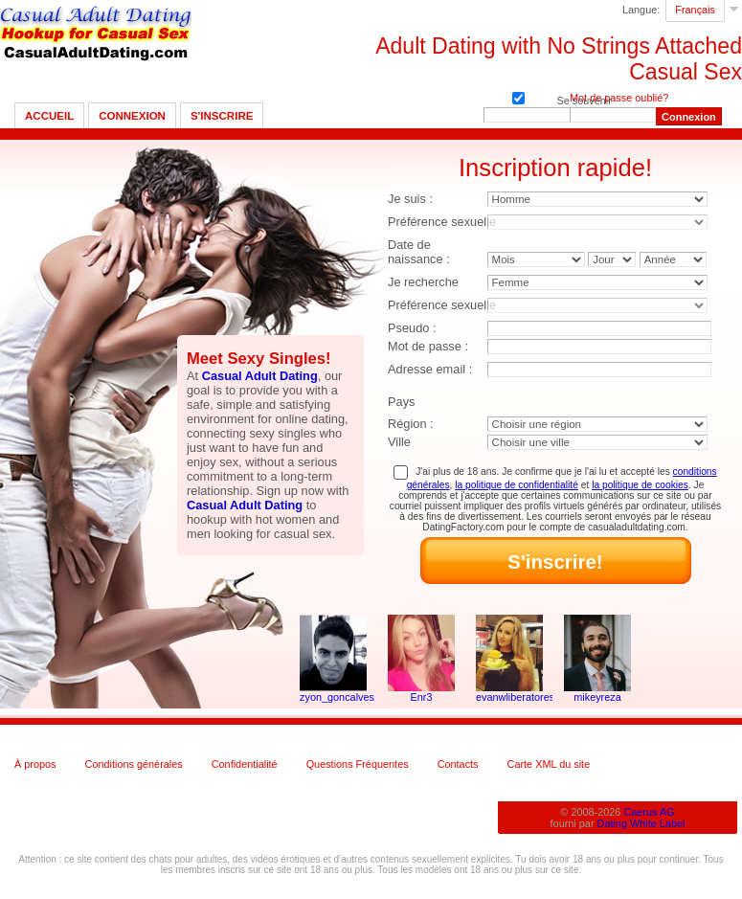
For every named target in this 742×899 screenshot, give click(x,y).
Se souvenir (518, 96)
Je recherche (423, 282)
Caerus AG (648, 812)
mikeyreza (597, 697)
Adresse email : (430, 369)
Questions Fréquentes (357, 764)
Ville (399, 442)
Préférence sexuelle (442, 221)
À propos (35, 764)
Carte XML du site (549, 764)
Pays (401, 401)
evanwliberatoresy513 (509, 697)
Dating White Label (641, 823)
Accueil (49, 116)
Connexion (132, 116)
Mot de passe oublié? (619, 97)
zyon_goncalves (333, 697)
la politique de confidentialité (516, 485)
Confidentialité (245, 764)
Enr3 (422, 697)
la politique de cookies (640, 485)
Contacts (458, 764)
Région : (411, 423)
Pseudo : (412, 328)
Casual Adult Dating (260, 376)
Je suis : (410, 198)
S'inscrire (222, 116)
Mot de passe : (428, 346)
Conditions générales (134, 764)
